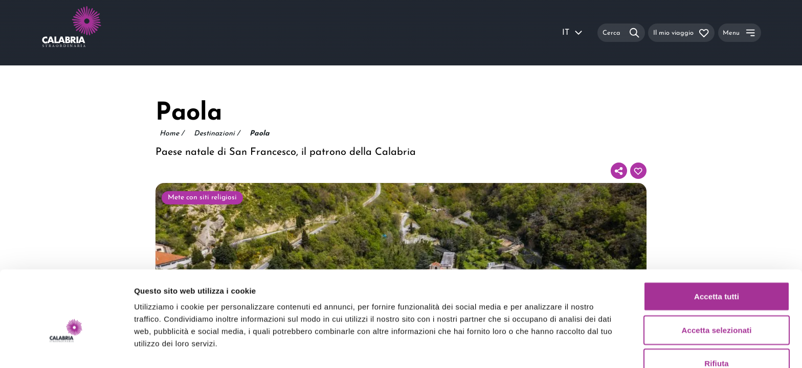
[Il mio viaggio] (681, 32)
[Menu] (739, 32)
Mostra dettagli (538, 347)
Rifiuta (716, 309)
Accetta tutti (716, 242)
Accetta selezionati (717, 275)
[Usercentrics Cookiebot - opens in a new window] (66, 348)
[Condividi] (619, 171)
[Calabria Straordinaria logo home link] (91, 32)
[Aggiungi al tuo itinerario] (638, 171)
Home (172, 134)
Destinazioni (216, 134)
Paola (260, 133)
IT (573, 33)
